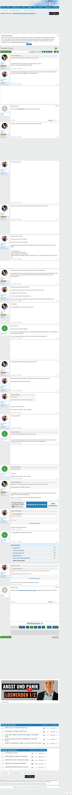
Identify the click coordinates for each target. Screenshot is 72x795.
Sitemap (44, 787)
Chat (35, 7)
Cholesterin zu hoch (11, 753)
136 (55, 51)
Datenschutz (28, 787)
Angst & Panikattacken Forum (16, 773)
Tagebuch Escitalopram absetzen (15, 763)
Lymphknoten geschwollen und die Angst (18, 767)
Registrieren (48, 7)
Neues (8, 7)
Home (3, 7)
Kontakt (14, 787)
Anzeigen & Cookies (36, 787)
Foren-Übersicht (4, 773)
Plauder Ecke (6, 48)
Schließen (29, 44)
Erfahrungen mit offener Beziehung (16, 727)
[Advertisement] (35, 350)
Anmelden (55, 7)
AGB (41, 787)
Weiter (55, 627)
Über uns (18, 787)
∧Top (69, 793)
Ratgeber (29, 7)
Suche (23, 7)
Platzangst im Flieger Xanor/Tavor (16, 731)
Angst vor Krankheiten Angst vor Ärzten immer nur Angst (23, 743)
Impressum (23, 787)
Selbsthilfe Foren (16, 7)
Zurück (22, 627)
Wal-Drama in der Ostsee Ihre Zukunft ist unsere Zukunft (23, 760)
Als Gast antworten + (6, 51)
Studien (40, 7)
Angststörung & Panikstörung (30, 773)
